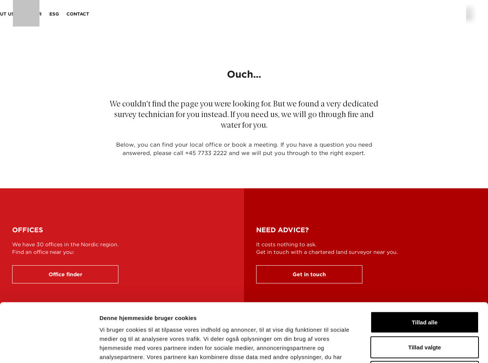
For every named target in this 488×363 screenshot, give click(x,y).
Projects (205, 14)
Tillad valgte (424, 288)
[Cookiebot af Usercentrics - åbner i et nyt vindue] (49, 348)
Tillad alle (425, 263)
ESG (290, 14)
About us (238, 14)
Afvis (425, 313)
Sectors (173, 14)
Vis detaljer (394, 348)
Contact (314, 14)
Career (268, 14)
